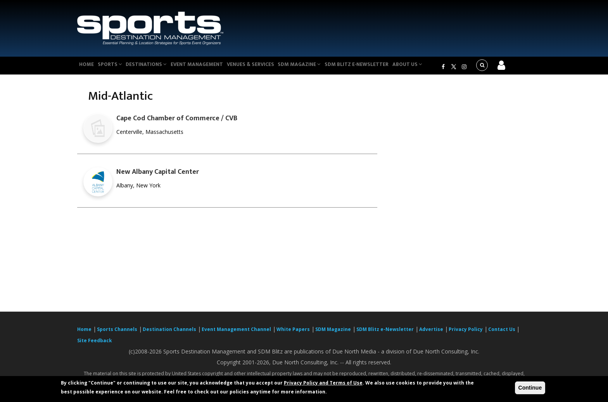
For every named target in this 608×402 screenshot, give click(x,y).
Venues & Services (262, 67)
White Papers (293, 334)
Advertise (431, 334)
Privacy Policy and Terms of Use (323, 382)
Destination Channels (169, 334)
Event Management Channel (236, 334)
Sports (114, 67)
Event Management (206, 67)
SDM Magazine (314, 67)
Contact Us (502, 334)
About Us (425, 67)
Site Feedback (94, 345)
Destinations (154, 67)
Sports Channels (117, 334)
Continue (530, 388)
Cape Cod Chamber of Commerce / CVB (176, 123)
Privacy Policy (466, 334)
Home (88, 67)
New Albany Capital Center (157, 176)
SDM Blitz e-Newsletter (373, 67)
